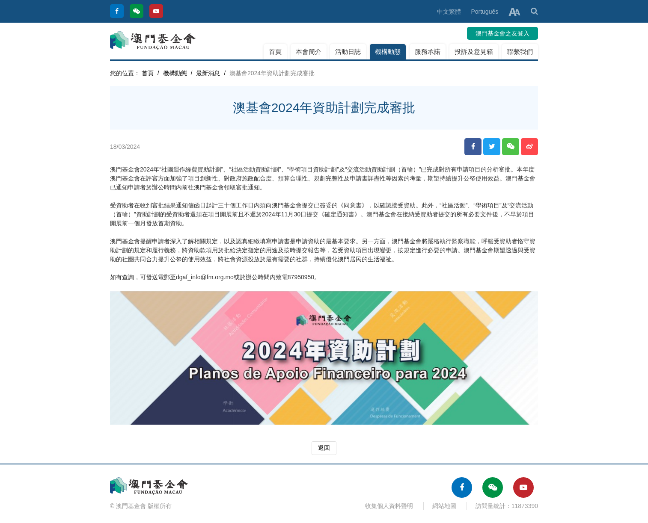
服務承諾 (427, 51)
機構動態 (388, 51)
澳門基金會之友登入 (502, 33)
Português (484, 11)
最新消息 (208, 73)
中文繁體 (449, 11)
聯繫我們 (520, 51)
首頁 (275, 51)
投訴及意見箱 (474, 51)
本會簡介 (308, 51)
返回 (324, 447)
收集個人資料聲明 (389, 505)
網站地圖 (444, 505)
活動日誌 (348, 51)
